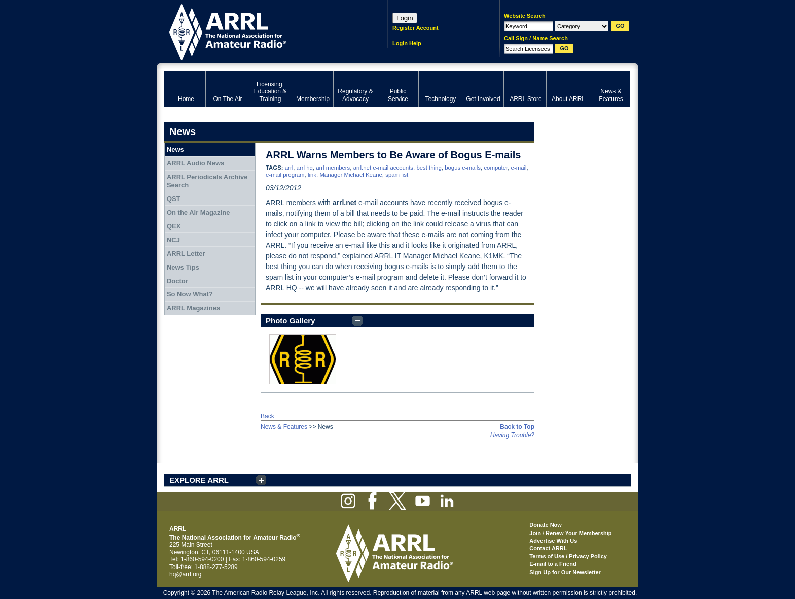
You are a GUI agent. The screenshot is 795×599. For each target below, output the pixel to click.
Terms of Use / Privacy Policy (568, 556)
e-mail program (285, 175)
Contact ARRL (548, 548)
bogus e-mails (463, 167)
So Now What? (190, 294)
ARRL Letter (186, 253)
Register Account (415, 28)
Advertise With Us (553, 541)
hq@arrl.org (185, 574)
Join (535, 533)
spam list (396, 175)
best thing (428, 167)
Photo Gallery (290, 320)
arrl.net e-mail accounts (383, 167)
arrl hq (305, 167)
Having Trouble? (512, 435)
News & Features (284, 426)
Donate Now (545, 525)
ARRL (262, 30)
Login (404, 18)
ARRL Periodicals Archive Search (207, 181)
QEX (173, 226)
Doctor (177, 281)
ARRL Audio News (195, 163)
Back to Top (517, 426)
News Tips (183, 267)
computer (496, 167)
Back (267, 416)
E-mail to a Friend (552, 564)
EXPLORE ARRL (199, 480)
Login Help (406, 43)
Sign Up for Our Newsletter (565, 572)
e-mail (519, 167)
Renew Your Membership (578, 533)
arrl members (333, 167)
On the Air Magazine (198, 212)
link (312, 175)
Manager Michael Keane (350, 175)
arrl (289, 167)
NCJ (173, 240)
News (175, 149)
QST (173, 199)
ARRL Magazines (193, 308)
